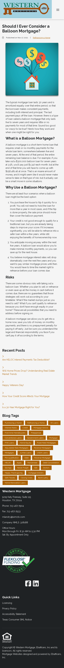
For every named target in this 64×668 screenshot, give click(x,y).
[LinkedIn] (36, 583)
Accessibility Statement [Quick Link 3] (14, 614)
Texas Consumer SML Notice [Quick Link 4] (17, 619)
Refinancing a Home (41, 38)
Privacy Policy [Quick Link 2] (9, 608)
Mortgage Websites (12, 654)
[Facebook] (28, 583)
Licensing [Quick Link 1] (7, 603)
